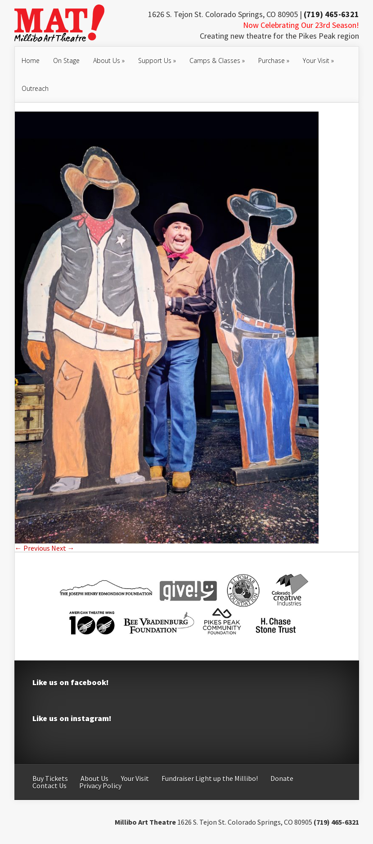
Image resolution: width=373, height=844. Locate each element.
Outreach (35, 88)
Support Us (157, 60)
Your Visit (318, 60)
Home (31, 60)
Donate (281, 778)
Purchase (273, 60)
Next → (63, 547)
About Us (109, 60)
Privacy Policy (100, 785)
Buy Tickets (50, 778)
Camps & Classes (217, 60)
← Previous (32, 547)
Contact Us (49, 785)
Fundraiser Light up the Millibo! (210, 778)
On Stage (66, 60)
